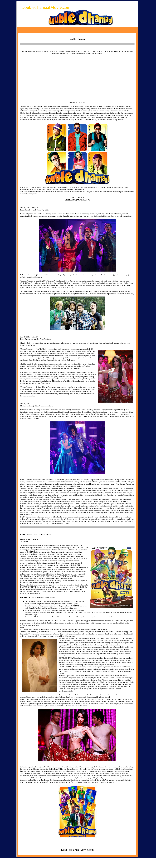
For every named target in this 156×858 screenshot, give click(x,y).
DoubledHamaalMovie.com (45, 7)
